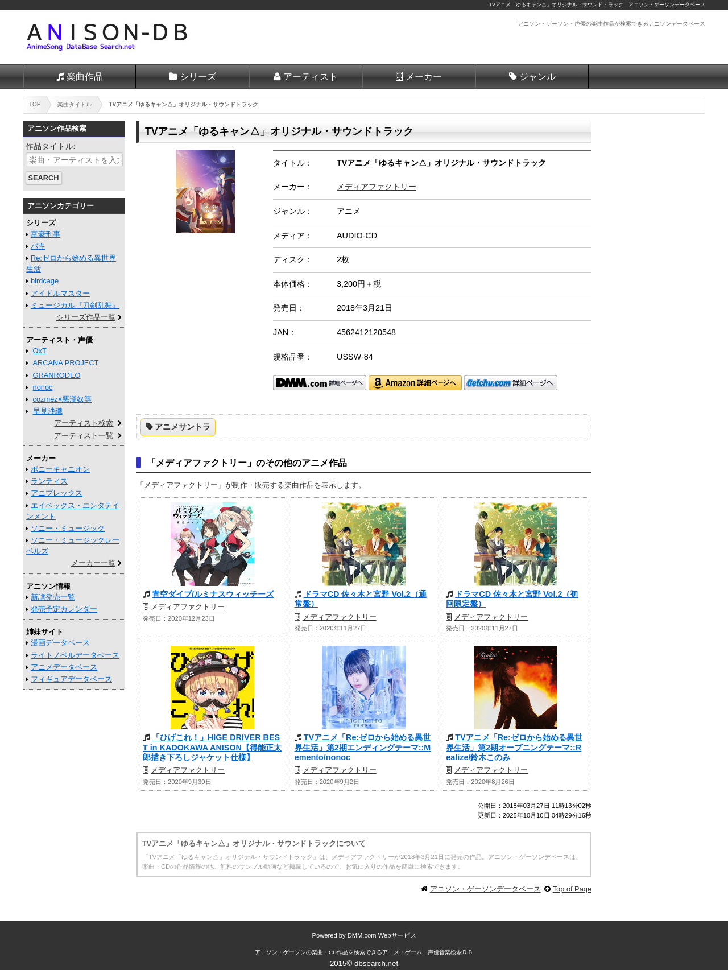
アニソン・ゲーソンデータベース (485, 889)
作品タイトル (49, 146)
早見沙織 (48, 411)
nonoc (43, 387)
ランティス (49, 481)
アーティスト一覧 (83, 435)
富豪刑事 (45, 234)
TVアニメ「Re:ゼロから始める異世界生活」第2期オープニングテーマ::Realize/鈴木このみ (514, 747)
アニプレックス (56, 493)
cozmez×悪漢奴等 (62, 399)
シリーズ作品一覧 (85, 317)
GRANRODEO (57, 375)
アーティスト (310, 76)
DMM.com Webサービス (382, 935)
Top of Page (572, 889)
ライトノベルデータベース (75, 655)
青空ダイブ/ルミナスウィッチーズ (213, 593)
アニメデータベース (64, 667)
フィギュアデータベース (71, 679)
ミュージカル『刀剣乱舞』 (75, 305)
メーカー (424, 76)
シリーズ (198, 76)
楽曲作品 (85, 76)
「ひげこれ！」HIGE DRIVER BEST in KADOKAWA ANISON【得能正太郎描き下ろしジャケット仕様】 (212, 747)
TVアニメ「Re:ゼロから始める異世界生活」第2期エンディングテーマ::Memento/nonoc (363, 747)
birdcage (45, 280)
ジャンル (537, 76)
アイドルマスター (60, 293)
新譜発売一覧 (53, 597)
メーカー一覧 (93, 563)
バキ (38, 246)
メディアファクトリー (376, 186)
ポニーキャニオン (60, 469)
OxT (40, 350)
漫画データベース (60, 642)
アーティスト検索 (83, 423)
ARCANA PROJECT (66, 362)
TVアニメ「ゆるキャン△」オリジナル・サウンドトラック (556, 4)
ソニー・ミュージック (68, 528)
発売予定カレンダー (64, 609)
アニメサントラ (182, 426)
